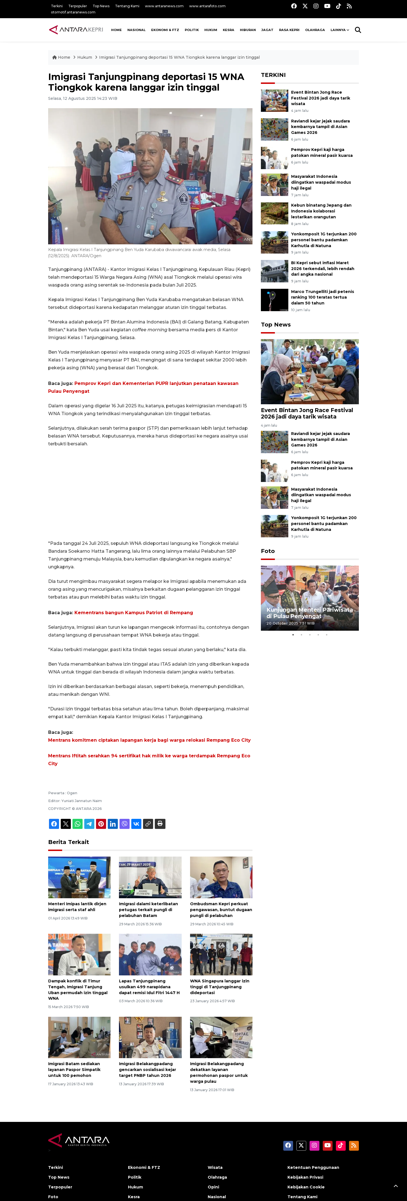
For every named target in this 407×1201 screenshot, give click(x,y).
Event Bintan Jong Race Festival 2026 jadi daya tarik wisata (320, 98)
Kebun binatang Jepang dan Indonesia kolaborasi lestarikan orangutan (321, 211)
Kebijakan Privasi (305, 1177)
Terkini (57, 6)
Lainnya (338, 30)
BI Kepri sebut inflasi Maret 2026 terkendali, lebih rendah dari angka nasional (322, 268)
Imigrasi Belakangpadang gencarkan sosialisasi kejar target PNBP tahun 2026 (147, 1069)
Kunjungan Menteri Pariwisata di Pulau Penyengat (309, 613)
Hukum (210, 30)
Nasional (217, 1196)
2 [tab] (301, 635)
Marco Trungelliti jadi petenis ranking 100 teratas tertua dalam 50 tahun (322, 297)
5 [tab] (326, 635)
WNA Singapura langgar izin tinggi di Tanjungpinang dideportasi (219, 986)
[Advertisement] (150, 494)
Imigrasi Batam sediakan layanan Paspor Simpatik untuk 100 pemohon (74, 1069)
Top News (101, 6)
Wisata (215, 1167)
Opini (213, 1187)
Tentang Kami (127, 6)
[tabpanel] (310, 598)
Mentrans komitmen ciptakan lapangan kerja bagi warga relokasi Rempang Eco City (149, 740)
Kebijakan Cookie (306, 1187)
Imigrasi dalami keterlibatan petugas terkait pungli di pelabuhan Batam (148, 909)
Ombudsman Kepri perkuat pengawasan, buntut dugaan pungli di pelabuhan (221, 909)
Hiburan (248, 30)
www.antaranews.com (164, 6)
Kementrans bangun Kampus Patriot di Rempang (133, 612)
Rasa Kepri (289, 30)
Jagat (267, 30)
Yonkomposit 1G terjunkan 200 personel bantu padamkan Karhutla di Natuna (324, 239)
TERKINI (273, 75)
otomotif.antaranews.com (73, 12)
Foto (268, 551)
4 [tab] (318, 635)
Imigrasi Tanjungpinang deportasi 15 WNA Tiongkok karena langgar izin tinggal (179, 57)
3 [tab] (310, 635)
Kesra (228, 30)
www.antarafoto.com (207, 6)
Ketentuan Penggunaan (313, 1167)
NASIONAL (136, 30)
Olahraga (315, 30)
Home (61, 57)
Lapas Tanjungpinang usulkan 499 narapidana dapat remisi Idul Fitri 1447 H (149, 986)
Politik (192, 30)
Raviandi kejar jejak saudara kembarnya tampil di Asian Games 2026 (320, 127)
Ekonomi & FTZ (165, 30)
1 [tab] (293, 635)
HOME (116, 30)
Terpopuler (77, 6)
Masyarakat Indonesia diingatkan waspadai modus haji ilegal (321, 182)
